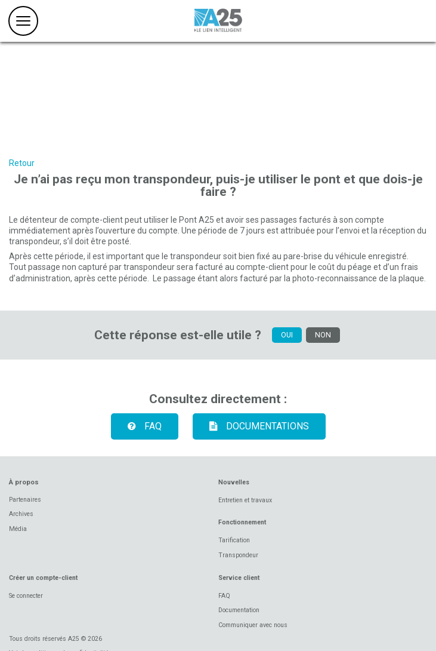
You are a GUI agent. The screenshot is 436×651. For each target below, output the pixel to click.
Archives (21, 514)
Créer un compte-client (43, 578)
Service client (238, 578)
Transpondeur (238, 555)
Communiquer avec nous (252, 625)
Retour (22, 163)
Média (18, 529)
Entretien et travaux (245, 500)
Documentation (238, 610)
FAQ (140, 426)
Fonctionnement (242, 522)
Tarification (234, 540)
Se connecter (26, 596)
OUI (287, 334)
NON (323, 334)
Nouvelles (233, 482)
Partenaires (25, 499)
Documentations (255, 426)
